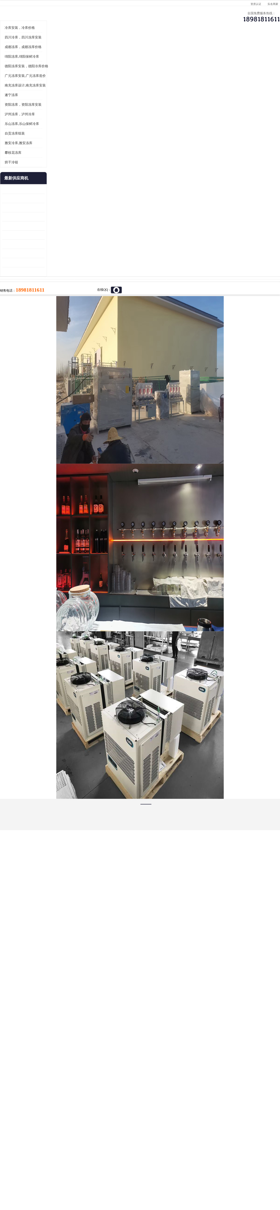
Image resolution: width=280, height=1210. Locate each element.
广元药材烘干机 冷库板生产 (27, 326)
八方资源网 (44, 1184)
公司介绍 (139, 44)
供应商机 (63, 44)
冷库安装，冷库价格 (26, 83)
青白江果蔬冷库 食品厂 (24, 244)
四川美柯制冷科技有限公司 (36, 1178)
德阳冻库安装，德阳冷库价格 (32, 121)
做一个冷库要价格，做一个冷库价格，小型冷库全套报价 (207, 1128)
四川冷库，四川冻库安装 (29, 92)
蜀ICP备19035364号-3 (61, 1172)
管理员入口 (73, 1184)
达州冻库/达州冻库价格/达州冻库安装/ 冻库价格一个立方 (100, 1128)
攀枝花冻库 (19, 208)
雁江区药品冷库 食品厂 (24, 272)
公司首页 (25, 44)
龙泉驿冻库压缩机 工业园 (26, 253)
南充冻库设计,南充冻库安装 (31, 140)
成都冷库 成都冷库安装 (32, 1128)
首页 (25, 55)
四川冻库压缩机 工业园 (24, 308)
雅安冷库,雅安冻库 (24, 198)
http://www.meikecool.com (81, 1010)
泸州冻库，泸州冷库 (26, 169)
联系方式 (253, 44)
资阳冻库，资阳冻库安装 (29, 160)
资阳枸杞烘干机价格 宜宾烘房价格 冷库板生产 (29, 290)
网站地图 (88, 1184)
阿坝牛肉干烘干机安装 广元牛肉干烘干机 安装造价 (29, 262)
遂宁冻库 (17, 150)
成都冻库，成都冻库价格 (29, 102)
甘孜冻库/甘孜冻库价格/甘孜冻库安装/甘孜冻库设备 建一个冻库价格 (161, 1128)
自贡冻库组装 (21, 188)
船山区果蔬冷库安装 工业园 (27, 281)
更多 (47, 233)
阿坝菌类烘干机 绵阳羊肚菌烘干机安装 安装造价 (29, 317)
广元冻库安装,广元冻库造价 (66, 55)
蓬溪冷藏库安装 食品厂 (24, 299)
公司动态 (177, 44)
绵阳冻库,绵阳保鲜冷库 (28, 112)
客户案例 (215, 44)
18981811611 (184, 144)
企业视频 (101, 44)
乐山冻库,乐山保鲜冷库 (28, 179)
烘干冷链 (17, 217)
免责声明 (58, 1184)
